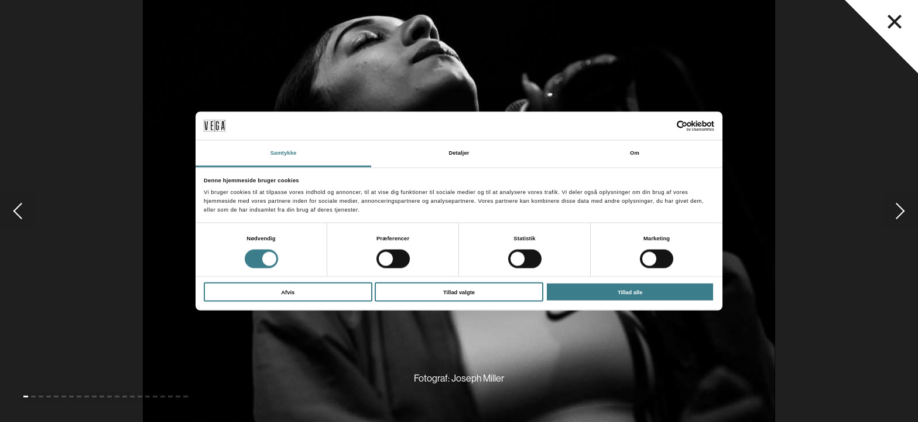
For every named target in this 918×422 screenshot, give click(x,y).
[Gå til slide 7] (71, 396)
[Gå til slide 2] (33, 396)
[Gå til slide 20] (170, 396)
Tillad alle (630, 292)
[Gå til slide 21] (178, 396)
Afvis (287, 292)
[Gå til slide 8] (79, 396)
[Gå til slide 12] (109, 396)
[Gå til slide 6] (63, 396)
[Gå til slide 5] (56, 396)
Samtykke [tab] (283, 153)
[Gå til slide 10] (94, 396)
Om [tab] (634, 153)
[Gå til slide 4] (48, 396)
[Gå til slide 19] (162, 396)
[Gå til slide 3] (41, 396)
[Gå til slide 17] (147, 396)
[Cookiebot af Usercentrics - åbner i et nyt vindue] (663, 125)
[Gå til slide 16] (140, 396)
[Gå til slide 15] (132, 396)
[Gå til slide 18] (155, 396)
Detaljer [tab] (458, 153)
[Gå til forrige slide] (17, 211)
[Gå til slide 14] (124, 396)
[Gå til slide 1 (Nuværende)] (25, 396)
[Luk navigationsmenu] (894, 22)
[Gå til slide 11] (102, 396)
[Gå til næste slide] (900, 211)
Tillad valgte (459, 292)
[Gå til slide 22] (185, 396)
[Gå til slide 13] (117, 396)
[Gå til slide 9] (86, 396)
